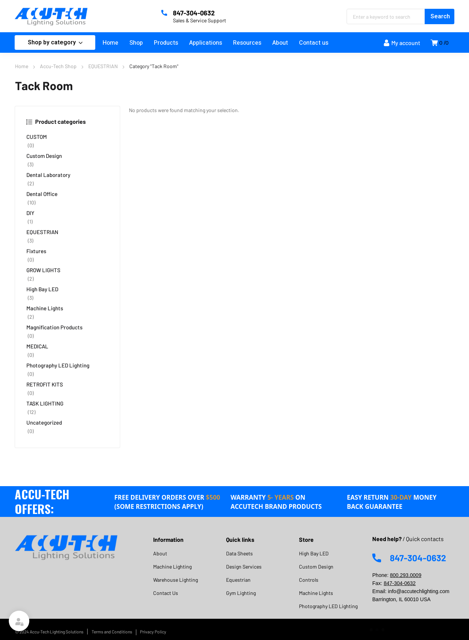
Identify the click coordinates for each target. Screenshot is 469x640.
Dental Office (42, 193)
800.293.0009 (405, 575)
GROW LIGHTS (43, 270)
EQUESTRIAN (103, 66)
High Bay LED (42, 289)
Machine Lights (44, 308)
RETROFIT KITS (44, 384)
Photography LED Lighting (57, 365)
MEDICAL (37, 346)
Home (21, 66)
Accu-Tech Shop (58, 66)
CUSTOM (36, 136)
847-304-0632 (400, 583)
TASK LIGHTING (44, 403)
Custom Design (44, 155)
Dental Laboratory (48, 174)
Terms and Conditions (112, 631)
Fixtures (36, 251)
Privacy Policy (153, 631)
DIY (30, 213)
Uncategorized (44, 422)
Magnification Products (54, 327)
